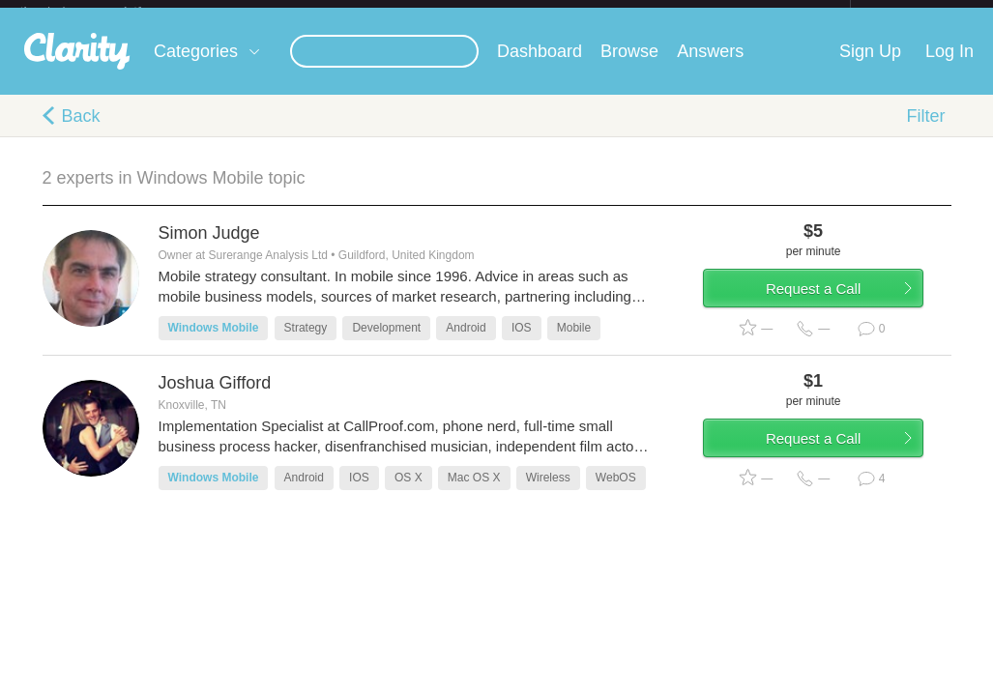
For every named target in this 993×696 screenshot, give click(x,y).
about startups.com (919, 12)
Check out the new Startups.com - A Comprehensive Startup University (640, 12)
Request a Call (837, 312)
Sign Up (870, 66)
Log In (949, 66)
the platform (101, 11)
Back (81, 131)
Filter (926, 131)
